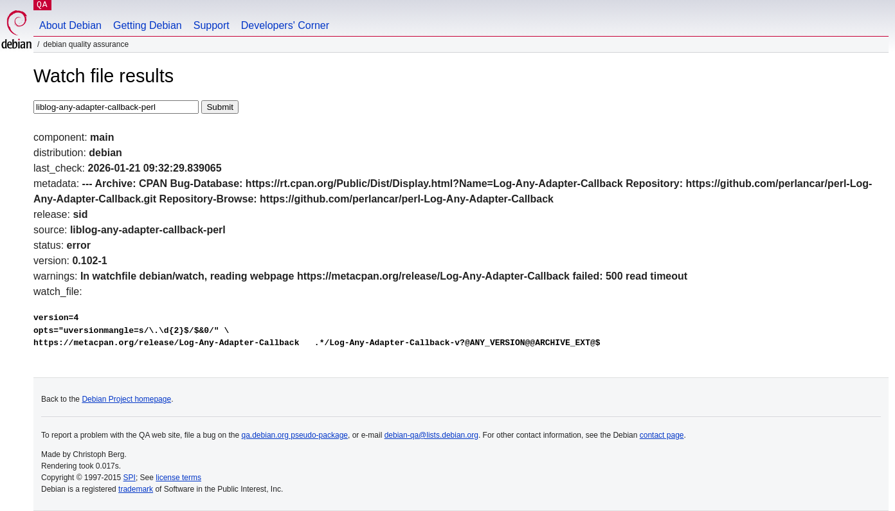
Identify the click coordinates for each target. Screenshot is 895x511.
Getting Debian (147, 25)
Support (212, 25)
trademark (135, 489)
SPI (129, 477)
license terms (178, 477)
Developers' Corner (285, 25)
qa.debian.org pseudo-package (295, 435)
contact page (662, 435)
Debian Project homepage (126, 399)
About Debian (70, 25)
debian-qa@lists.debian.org (431, 435)
